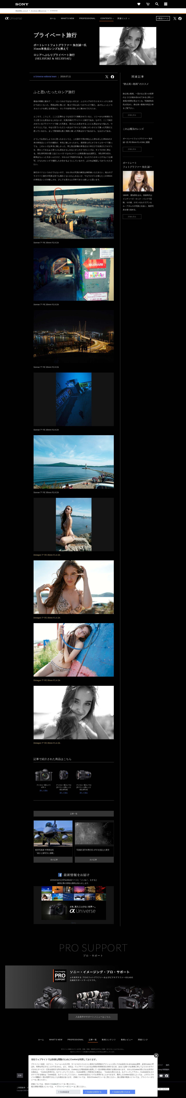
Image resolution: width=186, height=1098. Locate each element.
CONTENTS (106, 18)
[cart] (147, 4)
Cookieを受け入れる (122, 1092)
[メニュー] (166, 4)
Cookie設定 (64, 1092)
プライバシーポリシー (64, 1087)
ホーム (53, 18)
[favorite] (138, 4)
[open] (156, 4)
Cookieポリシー (57, 1084)
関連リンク (123, 18)
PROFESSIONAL (87, 18)
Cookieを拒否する (94, 1092)
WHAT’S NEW (67, 18)
